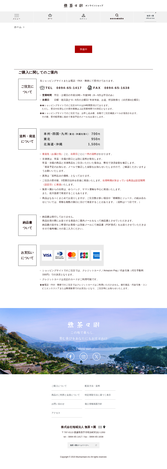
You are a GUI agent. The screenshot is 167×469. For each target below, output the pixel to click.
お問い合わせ (58, 404)
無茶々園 (150, 17)
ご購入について (59, 386)
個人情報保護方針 (93, 404)
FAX (79, 105)
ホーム (18, 27)
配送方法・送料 (92, 386)
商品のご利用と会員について (66, 395)
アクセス (56, 413)
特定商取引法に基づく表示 (98, 395)
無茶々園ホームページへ (79, 445)
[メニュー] (17, 17)
